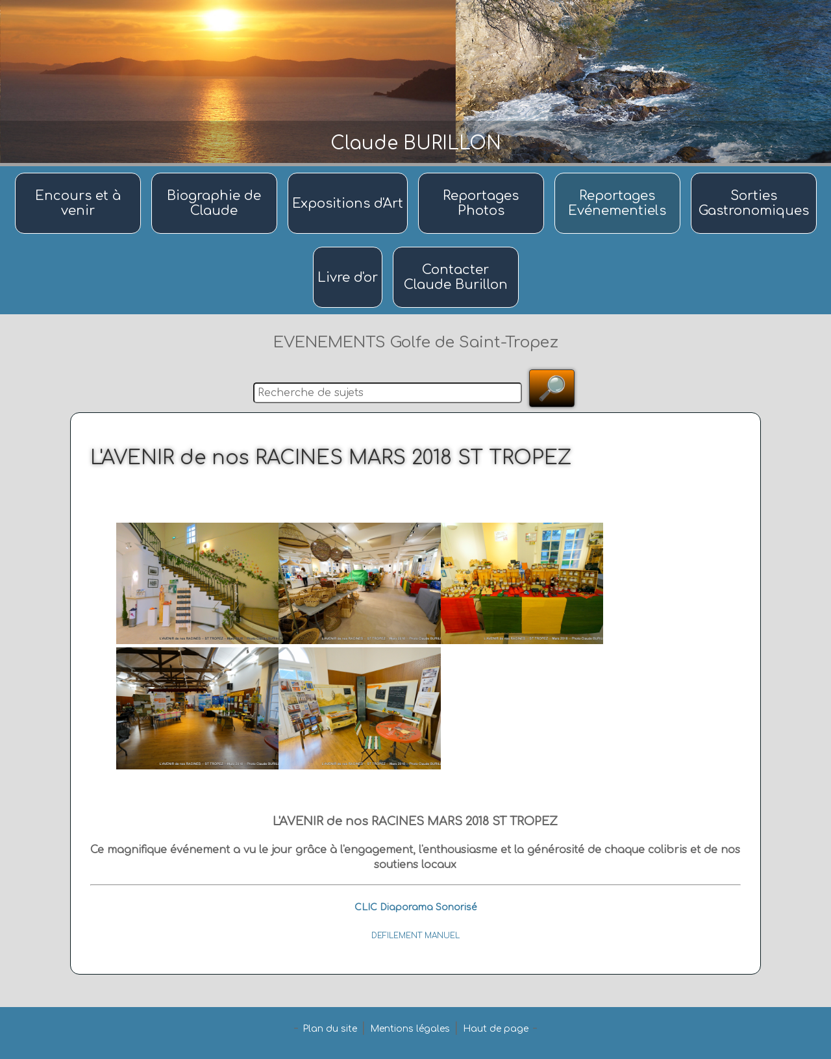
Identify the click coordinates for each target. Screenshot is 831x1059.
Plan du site (330, 1029)
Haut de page (495, 1029)
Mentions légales (410, 1029)
